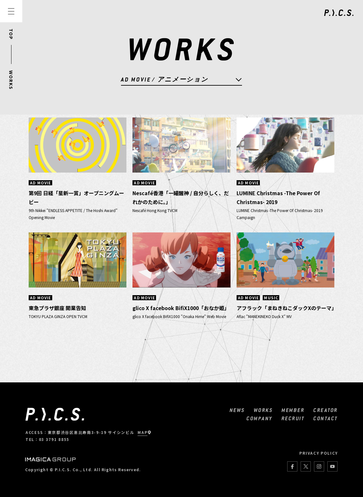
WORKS (11, 80)
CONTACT (325, 418)
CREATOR (325, 410)
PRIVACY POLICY (318, 453)
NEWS (237, 410)
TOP (11, 34)
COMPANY (259, 418)
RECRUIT (293, 418)
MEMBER (292, 410)
